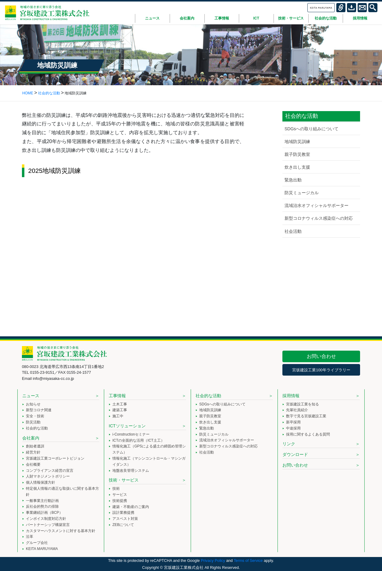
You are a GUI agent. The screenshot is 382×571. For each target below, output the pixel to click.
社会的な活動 (37, 428)
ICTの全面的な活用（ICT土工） (138, 440)
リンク (288, 443)
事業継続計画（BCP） (44, 512)
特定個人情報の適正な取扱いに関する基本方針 (62, 491)
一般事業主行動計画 (42, 501)
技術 (116, 488)
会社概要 (33, 464)
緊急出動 (293, 179)
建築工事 (119, 410)
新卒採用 (293, 422)
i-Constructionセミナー (131, 434)
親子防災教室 (297, 154)
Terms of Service (248, 560)
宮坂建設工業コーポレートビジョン (55, 458)
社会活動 (293, 231)
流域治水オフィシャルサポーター (316, 205)
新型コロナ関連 (38, 410)
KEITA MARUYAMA (42, 549)
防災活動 (33, 422)
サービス (119, 494)
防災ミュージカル (302, 192)
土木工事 (119, 404)
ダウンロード (295, 454)
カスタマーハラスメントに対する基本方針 (60, 531)
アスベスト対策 (125, 519)
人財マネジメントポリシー (48, 476)
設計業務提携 (123, 512)
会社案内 (30, 438)
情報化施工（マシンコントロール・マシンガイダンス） (149, 461)
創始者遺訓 (35, 446)
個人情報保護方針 (40, 482)
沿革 (29, 536)
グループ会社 (37, 543)
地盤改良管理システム (130, 470)
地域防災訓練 (297, 141)
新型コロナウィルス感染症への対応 (319, 218)
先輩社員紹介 (297, 410)
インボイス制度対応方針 (46, 519)
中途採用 (293, 428)
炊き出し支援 (297, 167)
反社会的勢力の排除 (42, 506)
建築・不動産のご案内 (130, 507)
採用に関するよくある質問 (308, 434)
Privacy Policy (213, 560)
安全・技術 (35, 416)
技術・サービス (124, 480)
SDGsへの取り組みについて (311, 128)
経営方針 (33, 452)
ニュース (30, 395)
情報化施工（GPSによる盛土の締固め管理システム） (149, 449)
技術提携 (119, 501)
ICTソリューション (127, 425)
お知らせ (33, 404)
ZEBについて (123, 525)
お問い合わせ (321, 356)
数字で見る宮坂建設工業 (306, 416)
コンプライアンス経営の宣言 (49, 470)
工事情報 (117, 395)
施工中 (117, 416)
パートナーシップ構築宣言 (48, 525)
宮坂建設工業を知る (302, 404)
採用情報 (290, 395)
